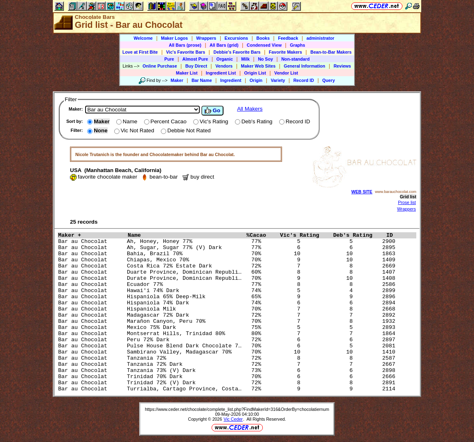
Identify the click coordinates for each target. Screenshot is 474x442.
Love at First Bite (140, 52)
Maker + (91, 235)
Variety (278, 80)
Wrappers (206, 38)
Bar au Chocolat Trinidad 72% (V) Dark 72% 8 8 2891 (228, 383)
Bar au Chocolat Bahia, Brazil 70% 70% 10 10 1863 (228, 254)
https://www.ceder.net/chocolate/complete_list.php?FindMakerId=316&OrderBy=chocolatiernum (237, 409)
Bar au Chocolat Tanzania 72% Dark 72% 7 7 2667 (228, 364)
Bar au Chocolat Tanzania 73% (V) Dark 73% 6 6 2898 (228, 370)
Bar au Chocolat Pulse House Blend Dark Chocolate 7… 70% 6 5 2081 (228, 346)
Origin (256, 80)
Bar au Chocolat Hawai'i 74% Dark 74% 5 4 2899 (228, 291)
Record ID (303, 80)
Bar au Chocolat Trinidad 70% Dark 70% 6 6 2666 (228, 377)
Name (185, 235)
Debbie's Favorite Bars (236, 52)
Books (263, 38)
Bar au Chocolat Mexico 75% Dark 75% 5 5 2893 (228, 327)
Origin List (255, 72)
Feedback (288, 38)
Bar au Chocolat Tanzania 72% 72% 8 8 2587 (228, 358)
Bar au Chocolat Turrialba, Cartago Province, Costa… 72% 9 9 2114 (228, 389)
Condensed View (264, 45)
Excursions (236, 38)
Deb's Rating (357, 235)
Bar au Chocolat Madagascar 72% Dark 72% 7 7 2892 (228, 315)
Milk (245, 59)
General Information (304, 65)
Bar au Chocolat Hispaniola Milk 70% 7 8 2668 (228, 309)
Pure (169, 59)
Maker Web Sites (258, 65)
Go (212, 110)
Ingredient (231, 80)
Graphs (297, 45)
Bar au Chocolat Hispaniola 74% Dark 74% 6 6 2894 (228, 303)
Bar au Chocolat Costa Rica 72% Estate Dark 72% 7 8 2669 (228, 266)
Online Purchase (159, 65)
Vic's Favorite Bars (185, 52)
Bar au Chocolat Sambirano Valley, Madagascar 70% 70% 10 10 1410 (228, 352)
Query (328, 80)
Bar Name (202, 80)
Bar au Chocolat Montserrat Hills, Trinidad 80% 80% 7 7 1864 (228, 334)
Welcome (143, 38)
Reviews (342, 65)
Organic (225, 59)
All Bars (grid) (224, 45)
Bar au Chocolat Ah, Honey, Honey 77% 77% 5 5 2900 (228, 241)
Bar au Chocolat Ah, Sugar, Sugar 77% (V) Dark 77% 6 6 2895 (228, 248)
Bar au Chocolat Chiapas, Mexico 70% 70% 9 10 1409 (228, 260)
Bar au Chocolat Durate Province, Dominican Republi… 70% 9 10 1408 (228, 278)
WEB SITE (361, 191)
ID (393, 235)
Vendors (223, 65)
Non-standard (295, 59)
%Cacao (261, 235)
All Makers (249, 109)
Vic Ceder (233, 419)
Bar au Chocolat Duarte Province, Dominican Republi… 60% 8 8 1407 (228, 272)
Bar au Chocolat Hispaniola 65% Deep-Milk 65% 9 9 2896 (228, 297)
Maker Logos (174, 38)
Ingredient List (221, 72)
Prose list (407, 202)
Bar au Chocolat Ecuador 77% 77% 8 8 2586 (228, 284)
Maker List (187, 72)
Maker (177, 80)
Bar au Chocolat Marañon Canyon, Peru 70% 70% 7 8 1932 (228, 321)
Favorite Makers (285, 52)
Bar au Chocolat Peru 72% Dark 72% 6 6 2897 (228, 340)
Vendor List (286, 72)
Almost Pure (195, 59)
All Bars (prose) (185, 45)
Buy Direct (196, 65)
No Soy (265, 59)
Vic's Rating (304, 235)
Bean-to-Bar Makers (331, 52)
